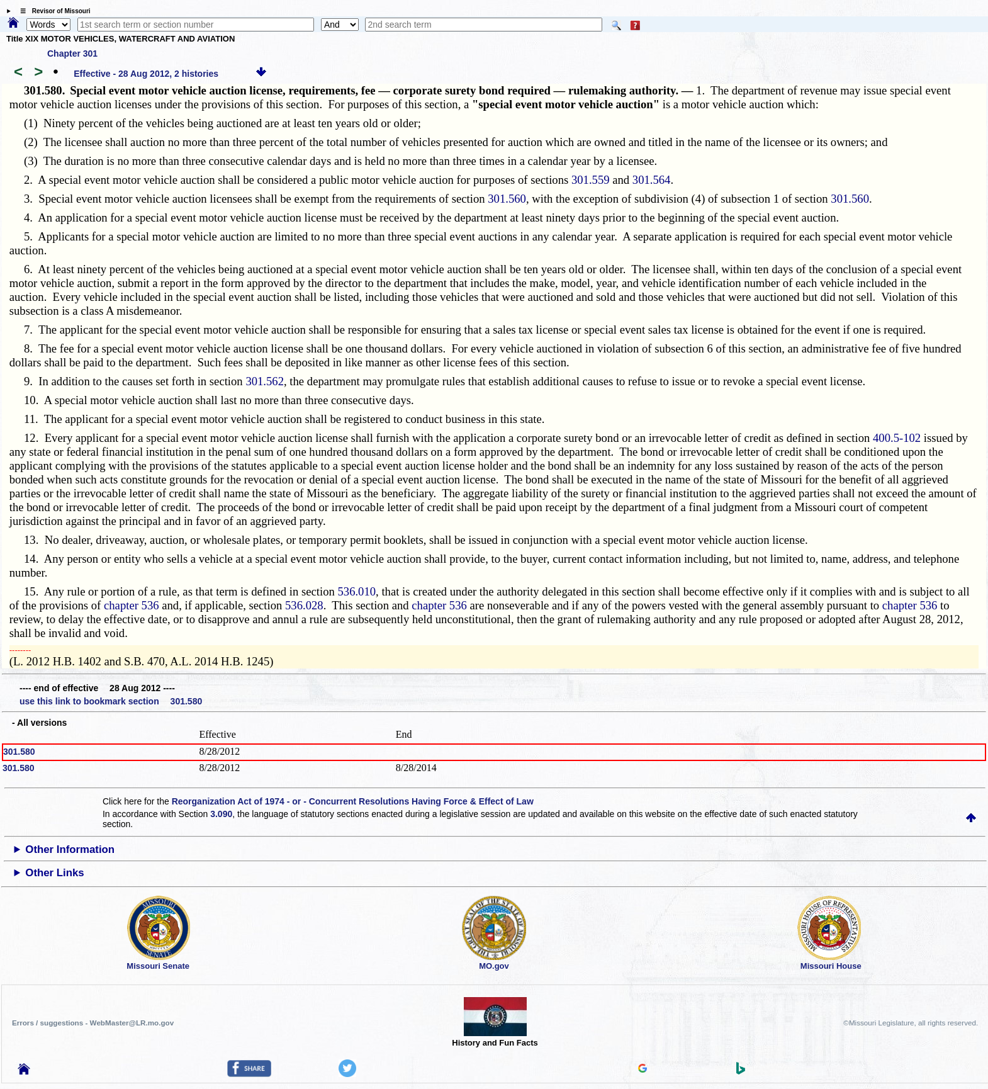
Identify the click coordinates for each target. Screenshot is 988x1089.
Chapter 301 (72, 53)
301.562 (264, 381)
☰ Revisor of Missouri (52, 11)
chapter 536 (131, 605)
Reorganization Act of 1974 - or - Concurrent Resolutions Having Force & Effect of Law (353, 801)
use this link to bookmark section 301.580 (111, 701)
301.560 (507, 198)
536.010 (356, 591)
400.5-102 (897, 437)
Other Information (70, 849)
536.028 (304, 605)
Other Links (54, 873)
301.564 (651, 179)
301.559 (590, 179)
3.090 (221, 814)
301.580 (19, 752)
